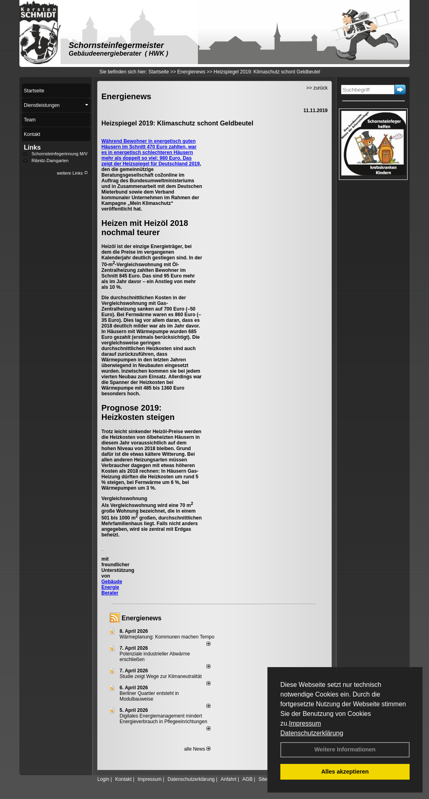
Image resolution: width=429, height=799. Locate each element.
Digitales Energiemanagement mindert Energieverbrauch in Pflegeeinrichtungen (163, 718)
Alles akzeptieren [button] (345, 771)
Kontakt (123, 779)
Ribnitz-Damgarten (50, 160)
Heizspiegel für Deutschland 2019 (161, 164)
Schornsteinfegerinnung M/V (60, 153)
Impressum (305, 723)
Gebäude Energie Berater (111, 587)
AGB (247, 779)
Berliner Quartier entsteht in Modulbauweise (149, 696)
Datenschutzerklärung (311, 733)
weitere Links (72, 173)
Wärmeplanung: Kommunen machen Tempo (167, 637)
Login (103, 779)
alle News (197, 749)
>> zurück (317, 88)
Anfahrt (228, 779)
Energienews (142, 618)
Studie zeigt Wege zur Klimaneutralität (161, 676)
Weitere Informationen (345, 749)
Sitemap (267, 779)
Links (32, 147)
